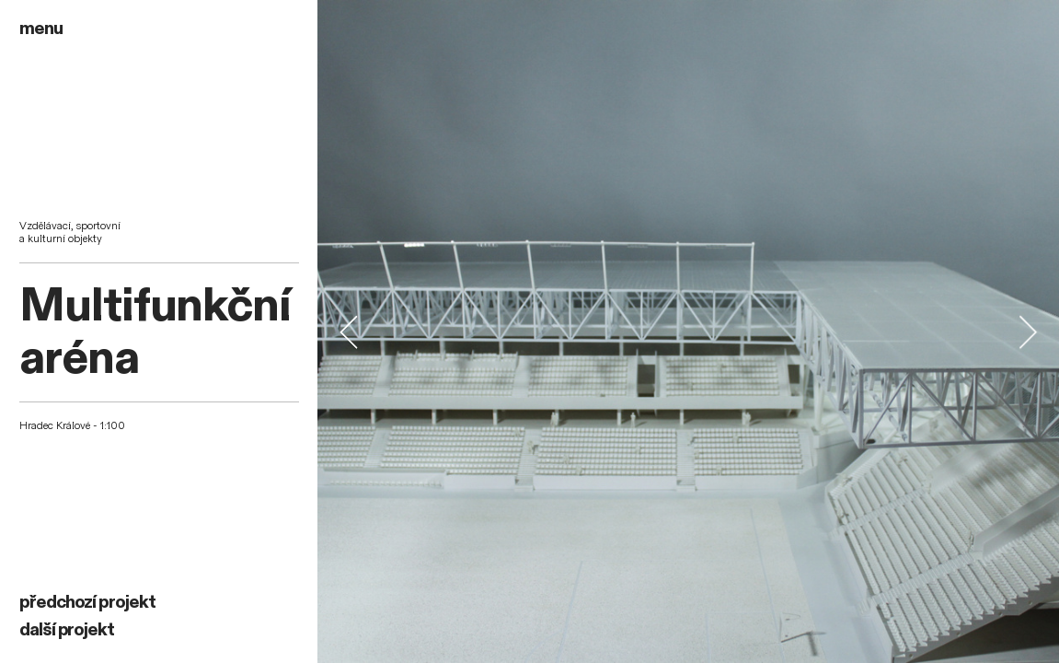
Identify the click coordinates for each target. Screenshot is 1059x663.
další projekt (67, 630)
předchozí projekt (87, 602)
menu (41, 29)
